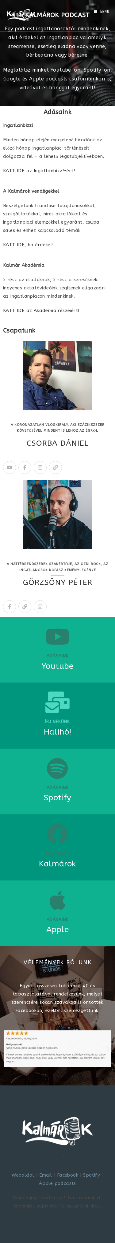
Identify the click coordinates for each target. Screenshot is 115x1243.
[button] (7, 1049)
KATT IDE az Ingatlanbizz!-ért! (39, 170)
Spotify (91, 1175)
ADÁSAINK (58, 788)
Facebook (67, 1175)
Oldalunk (57, 853)
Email (45, 1175)
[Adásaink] (57, 636)
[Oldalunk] (57, 834)
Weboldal (23, 1175)
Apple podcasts (57, 1183)
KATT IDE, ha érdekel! (28, 244)
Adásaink (58, 656)
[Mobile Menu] (101, 11)
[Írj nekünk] (57, 702)
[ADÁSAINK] (57, 768)
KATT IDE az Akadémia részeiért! (41, 310)
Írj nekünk (57, 721)
